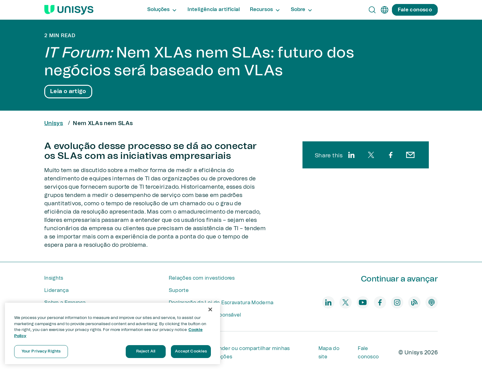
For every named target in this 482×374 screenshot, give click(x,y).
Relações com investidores (202, 278)
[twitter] (371, 155)
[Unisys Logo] (68, 10)
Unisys (53, 123)
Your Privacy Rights (41, 351)
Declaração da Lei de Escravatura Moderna (221, 302)
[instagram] (397, 302)
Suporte (179, 290)
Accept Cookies (191, 351)
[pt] (384, 10)
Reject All (145, 351)
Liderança (56, 290)
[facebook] (391, 155)
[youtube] (363, 302)
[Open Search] (372, 10)
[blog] (414, 302)
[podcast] (431, 302)
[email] (410, 155)
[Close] (210, 309)
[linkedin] (351, 155)
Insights (53, 278)
